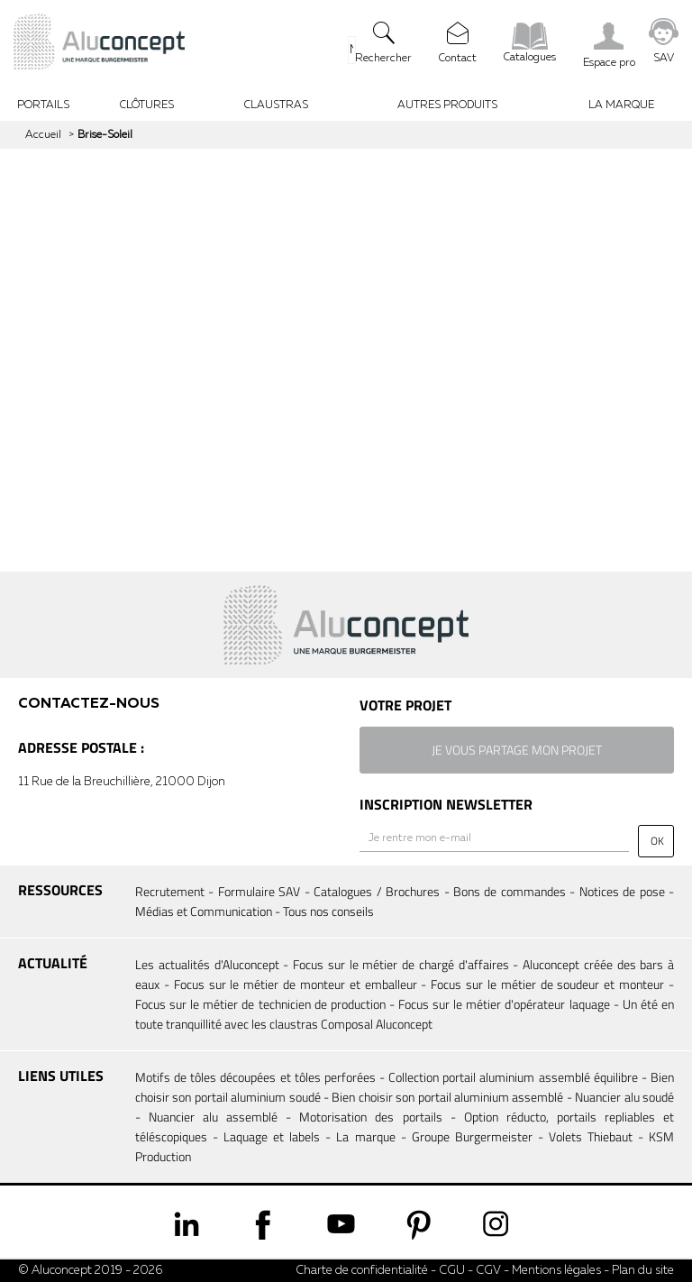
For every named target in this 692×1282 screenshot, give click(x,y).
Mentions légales (556, 1271)
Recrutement (170, 891)
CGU (452, 1271)
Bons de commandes (509, 891)
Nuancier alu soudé (624, 1096)
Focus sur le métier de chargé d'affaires (401, 964)
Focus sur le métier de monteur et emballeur (295, 984)
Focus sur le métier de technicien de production (260, 1003)
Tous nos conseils (328, 911)
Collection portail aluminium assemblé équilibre (513, 1076)
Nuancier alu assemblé (213, 1116)
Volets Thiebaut (591, 1136)
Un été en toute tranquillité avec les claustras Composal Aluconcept (404, 1013)
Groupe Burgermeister (472, 1136)
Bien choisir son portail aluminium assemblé (447, 1096)
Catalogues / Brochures (377, 891)
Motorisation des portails (370, 1116)
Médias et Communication (203, 911)
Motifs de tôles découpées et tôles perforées (255, 1076)
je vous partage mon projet (517, 749)
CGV (487, 1271)
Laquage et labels (271, 1136)
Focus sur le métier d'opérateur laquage (504, 1003)
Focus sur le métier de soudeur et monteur (547, 984)
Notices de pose (622, 891)
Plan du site (643, 1271)
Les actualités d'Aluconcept (207, 964)
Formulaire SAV (259, 891)
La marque (365, 1136)
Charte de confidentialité (362, 1271)
